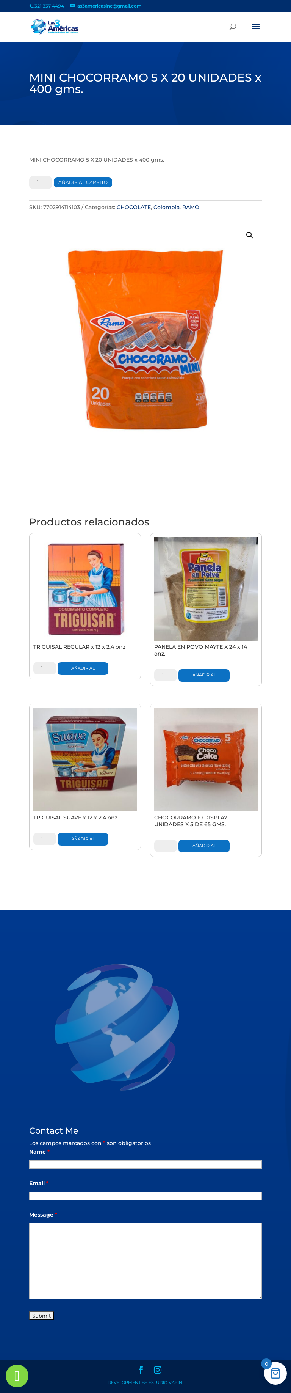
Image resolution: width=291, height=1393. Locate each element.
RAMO (190, 207)
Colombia (166, 207)
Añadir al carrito (83, 182)
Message (43, 1214)
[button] (250, 235)
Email (38, 1183)
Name (39, 1151)
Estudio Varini (166, 1382)
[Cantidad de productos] (40, 182)
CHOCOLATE (134, 207)
